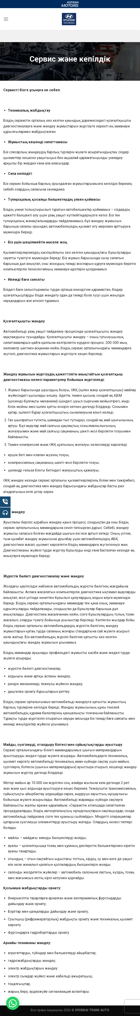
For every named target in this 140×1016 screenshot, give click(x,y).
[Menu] (6, 19)
